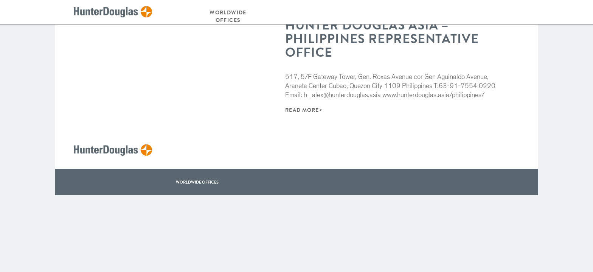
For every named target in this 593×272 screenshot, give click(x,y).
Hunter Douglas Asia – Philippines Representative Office (382, 39)
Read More (301, 110)
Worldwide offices (228, 16)
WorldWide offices (197, 182)
